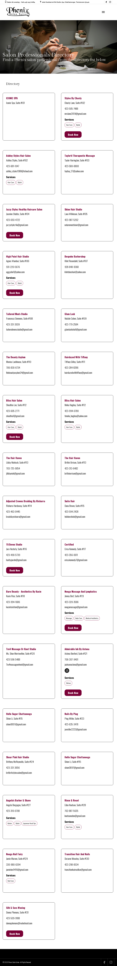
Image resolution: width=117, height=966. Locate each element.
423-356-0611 (71, 555)
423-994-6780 (72, 411)
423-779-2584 (71, 324)
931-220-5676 (13, 267)
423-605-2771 (12, 411)
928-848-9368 (72, 267)
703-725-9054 (13, 468)
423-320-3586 (71, 602)
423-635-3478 (71, 724)
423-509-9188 (13, 918)
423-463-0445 (13, 511)
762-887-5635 (71, 811)
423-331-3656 (13, 767)
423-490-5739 (13, 555)
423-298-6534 (71, 864)
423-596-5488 (13, 659)
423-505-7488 (71, 108)
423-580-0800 (72, 166)
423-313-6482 (71, 468)
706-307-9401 (71, 659)
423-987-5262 (71, 220)
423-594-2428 (71, 511)
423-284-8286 (71, 367)
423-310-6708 (13, 811)
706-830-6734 (13, 367)
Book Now (73, 134)
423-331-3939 (13, 324)
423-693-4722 (13, 220)
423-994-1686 (13, 602)
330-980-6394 (13, 864)
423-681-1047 (12, 166)
